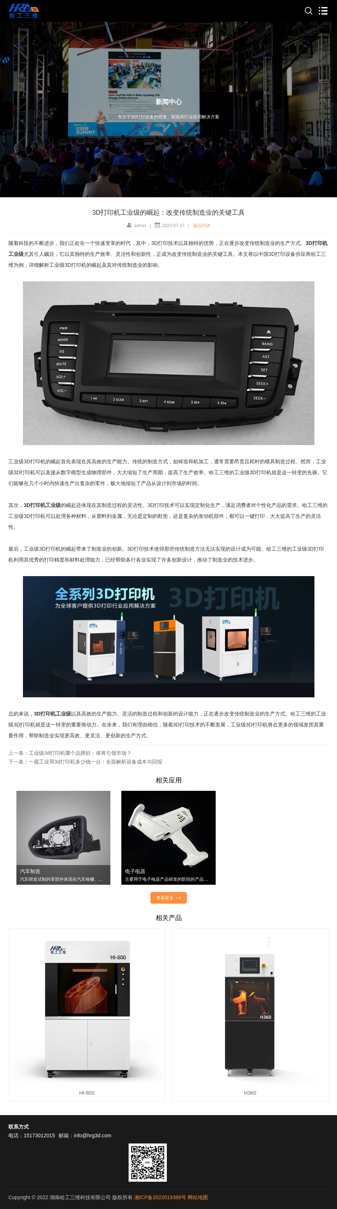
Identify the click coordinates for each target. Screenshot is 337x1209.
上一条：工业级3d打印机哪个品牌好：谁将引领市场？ (70, 753)
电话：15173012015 (31, 1135)
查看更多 (169, 898)
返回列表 (202, 225)
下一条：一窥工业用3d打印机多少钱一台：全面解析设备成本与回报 (85, 762)
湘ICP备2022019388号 (160, 1197)
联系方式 (18, 1127)
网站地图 (198, 1197)
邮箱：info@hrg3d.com (85, 1135)
